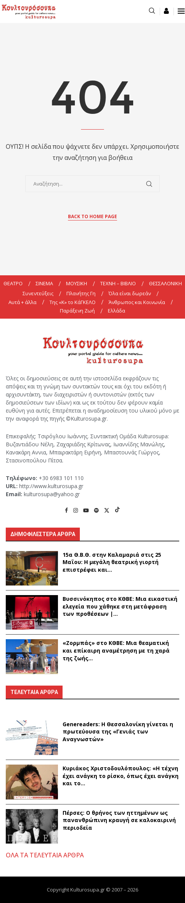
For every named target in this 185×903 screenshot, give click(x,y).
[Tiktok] (117, 510)
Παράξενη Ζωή (77, 310)
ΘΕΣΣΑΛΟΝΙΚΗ (165, 283)
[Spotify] (96, 510)
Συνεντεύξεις (38, 293)
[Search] (152, 11)
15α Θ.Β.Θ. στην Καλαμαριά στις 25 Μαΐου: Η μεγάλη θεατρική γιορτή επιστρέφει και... (112, 562)
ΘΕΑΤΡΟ (13, 283)
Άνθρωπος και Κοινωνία (137, 302)
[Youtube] (86, 510)
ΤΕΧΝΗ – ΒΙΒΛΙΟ (118, 283)
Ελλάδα (116, 310)
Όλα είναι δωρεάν (130, 293)
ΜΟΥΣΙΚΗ (76, 283)
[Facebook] (66, 510)
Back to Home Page (92, 216)
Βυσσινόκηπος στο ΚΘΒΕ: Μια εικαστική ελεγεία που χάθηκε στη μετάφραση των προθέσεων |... (120, 606)
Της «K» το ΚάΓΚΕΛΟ (73, 302)
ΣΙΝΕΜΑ (44, 283)
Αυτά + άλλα (22, 302)
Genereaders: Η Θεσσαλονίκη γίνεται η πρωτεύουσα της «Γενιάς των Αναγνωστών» (118, 731)
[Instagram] (76, 510)
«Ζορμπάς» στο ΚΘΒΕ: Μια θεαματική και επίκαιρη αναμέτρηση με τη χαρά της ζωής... (116, 650)
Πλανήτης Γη (81, 293)
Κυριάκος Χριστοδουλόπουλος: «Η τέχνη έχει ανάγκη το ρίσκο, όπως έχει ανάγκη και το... (120, 776)
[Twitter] (106, 510)
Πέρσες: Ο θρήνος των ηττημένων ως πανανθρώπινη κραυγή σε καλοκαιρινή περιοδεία (119, 820)
